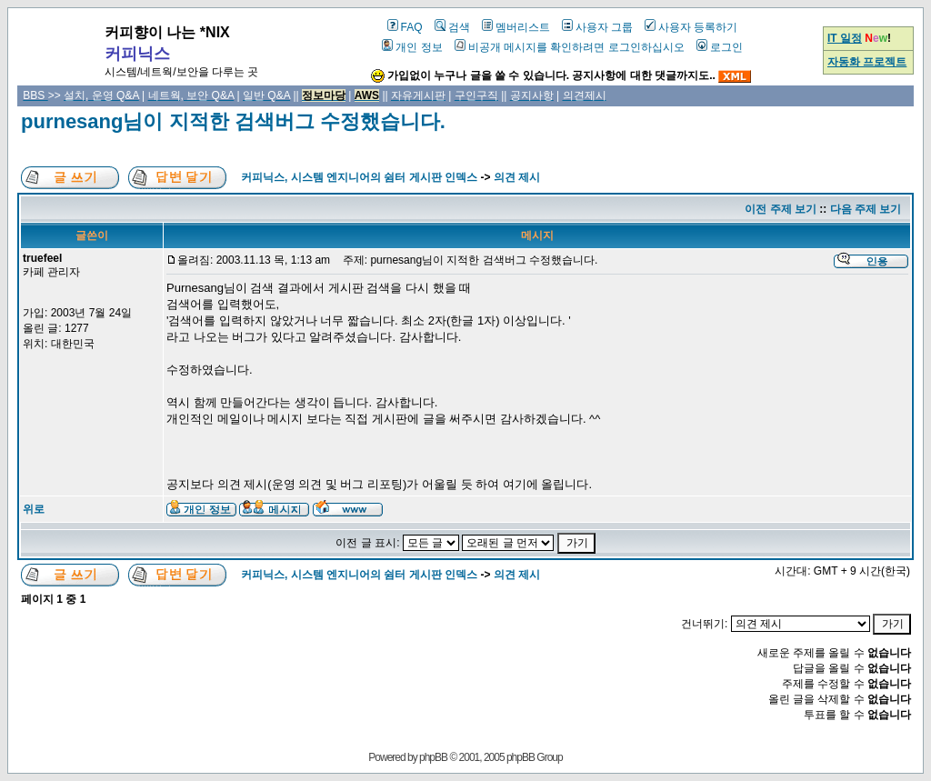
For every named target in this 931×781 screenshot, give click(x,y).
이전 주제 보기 (780, 209)
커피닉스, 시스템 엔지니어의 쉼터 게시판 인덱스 (359, 177)
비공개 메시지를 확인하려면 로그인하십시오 (570, 47)
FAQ (405, 27)
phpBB (433, 757)
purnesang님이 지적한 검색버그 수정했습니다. (233, 121)
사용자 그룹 (597, 27)
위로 (34, 509)
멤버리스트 (516, 27)
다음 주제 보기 (866, 209)
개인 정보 (412, 47)
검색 (452, 27)
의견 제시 (517, 177)
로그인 (719, 47)
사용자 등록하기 (691, 27)
